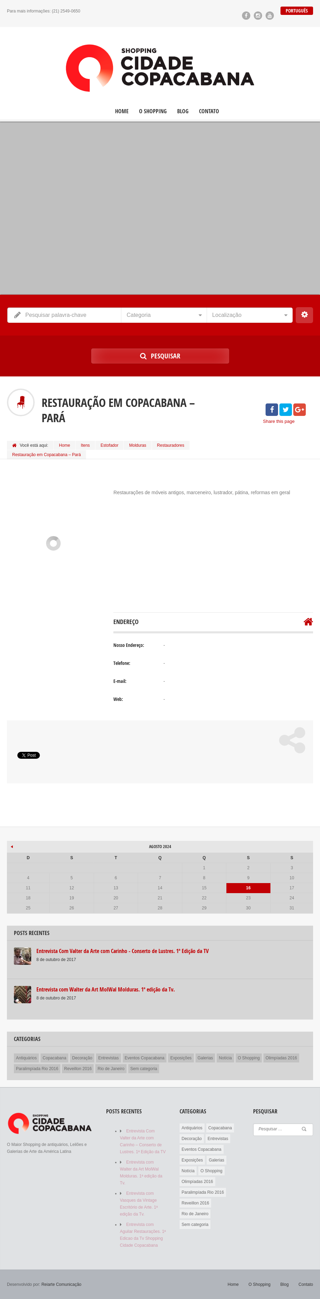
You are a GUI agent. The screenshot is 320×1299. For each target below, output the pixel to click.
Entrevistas (108, 1058)
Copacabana (54, 1058)
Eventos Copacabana (145, 1058)
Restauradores (170, 445)
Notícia (225, 1058)
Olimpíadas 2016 (281, 1058)
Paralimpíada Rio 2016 (37, 1068)
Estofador (109, 445)
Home (122, 111)
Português (297, 10)
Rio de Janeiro (110, 1068)
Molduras (137, 445)
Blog (183, 111)
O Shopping (153, 111)
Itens (85, 445)
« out (12, 845)
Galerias (205, 1058)
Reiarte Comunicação (61, 1284)
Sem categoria (143, 1068)
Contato (209, 111)
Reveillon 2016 (78, 1068)
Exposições (180, 1058)
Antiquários (26, 1058)
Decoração (82, 1058)
